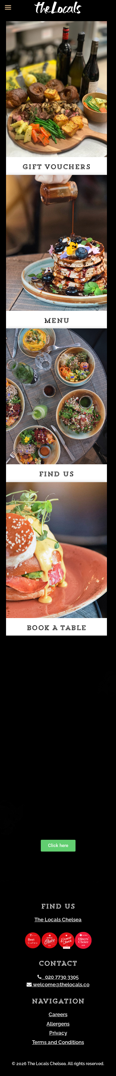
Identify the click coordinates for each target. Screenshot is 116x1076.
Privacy (58, 1033)
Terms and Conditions (58, 1042)
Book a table (57, 628)
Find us (56, 474)
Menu (56, 321)
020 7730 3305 (58, 977)
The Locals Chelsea (58, 920)
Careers (58, 1014)
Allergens (58, 1024)
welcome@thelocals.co (58, 984)
